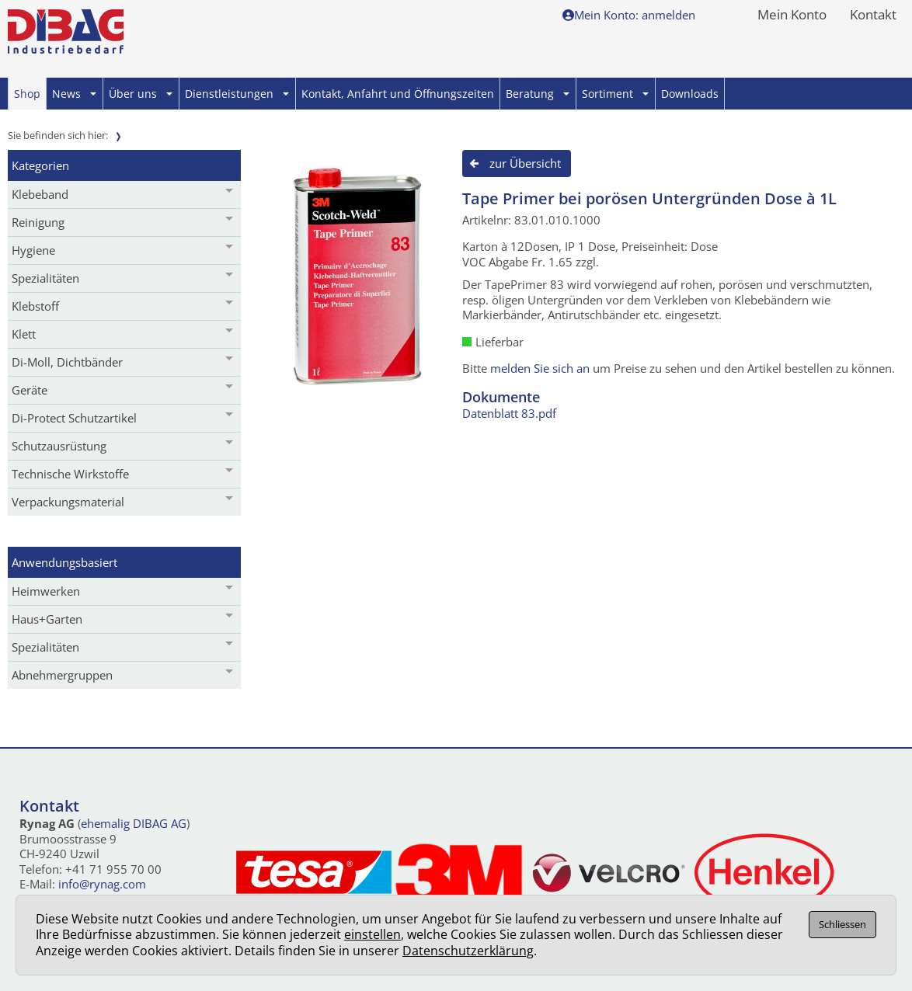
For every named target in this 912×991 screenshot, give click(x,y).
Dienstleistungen (237, 93)
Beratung (537, 93)
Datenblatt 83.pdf (509, 413)
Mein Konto (792, 15)
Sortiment (615, 93)
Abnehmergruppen (62, 675)
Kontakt (873, 15)
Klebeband (40, 194)
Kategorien (40, 165)
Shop (27, 93)
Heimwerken (46, 591)
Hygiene (33, 250)
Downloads (690, 93)
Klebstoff (35, 306)
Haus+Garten (47, 619)
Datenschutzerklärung (468, 950)
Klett (24, 334)
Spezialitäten (45, 278)
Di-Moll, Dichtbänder (67, 362)
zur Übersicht (525, 163)
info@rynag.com (102, 884)
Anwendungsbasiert (64, 562)
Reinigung (38, 222)
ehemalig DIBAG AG (133, 823)
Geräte (29, 390)
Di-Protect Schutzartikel (74, 418)
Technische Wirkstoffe (70, 474)
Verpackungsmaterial (68, 501)
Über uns (140, 93)
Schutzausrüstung (59, 446)
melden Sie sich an (540, 368)
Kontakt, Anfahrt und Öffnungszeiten (397, 93)
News (74, 93)
